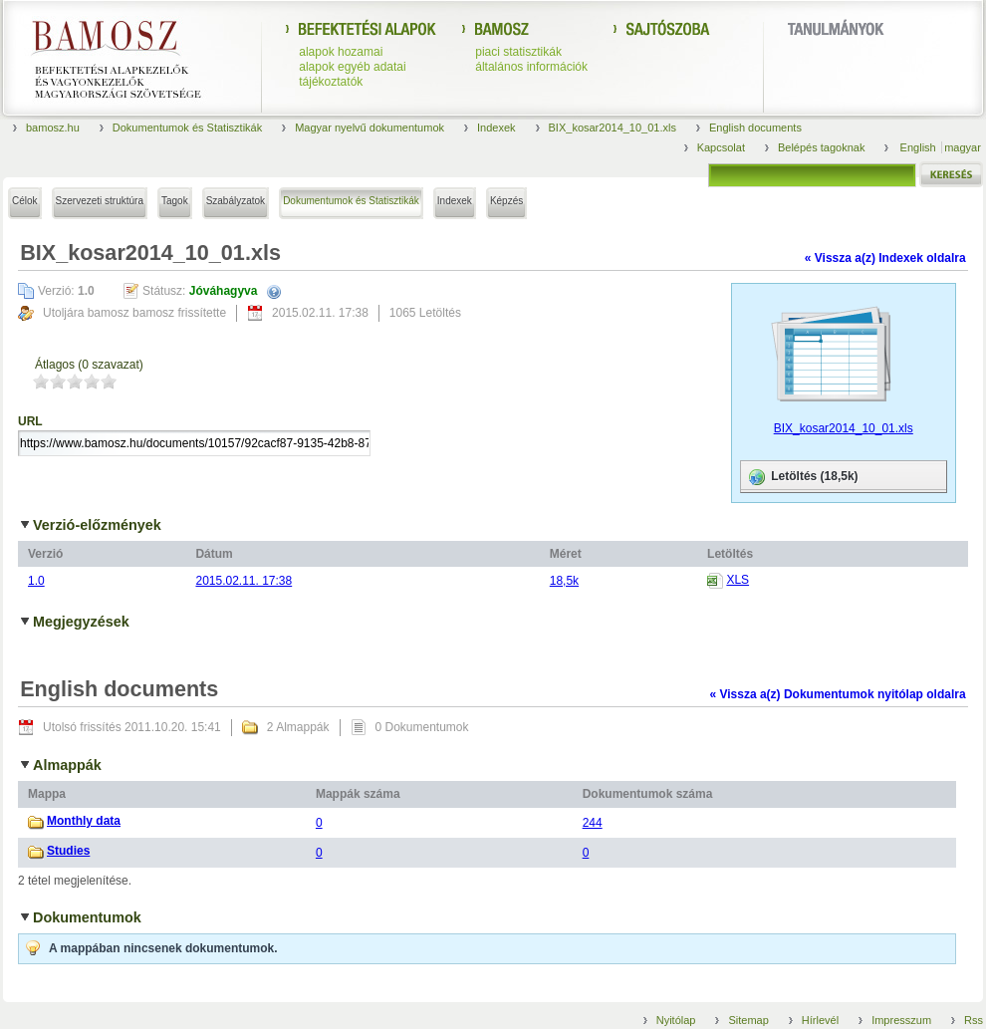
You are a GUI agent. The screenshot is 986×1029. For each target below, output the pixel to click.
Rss (973, 1020)
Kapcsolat (721, 147)
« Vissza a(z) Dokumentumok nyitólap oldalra (837, 694)
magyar (962, 147)
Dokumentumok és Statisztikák (187, 127)
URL (30, 421)
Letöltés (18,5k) (802, 477)
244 (593, 823)
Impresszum (901, 1020)
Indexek (496, 127)
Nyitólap (676, 1020)
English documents (755, 127)
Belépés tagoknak (821, 147)
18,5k (564, 581)
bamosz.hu (53, 127)
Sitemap (748, 1020)
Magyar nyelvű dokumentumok (369, 127)
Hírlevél (820, 1020)
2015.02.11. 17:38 (243, 581)
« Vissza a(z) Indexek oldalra (885, 258)
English (919, 147)
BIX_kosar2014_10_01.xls (612, 127)
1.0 (36, 581)
